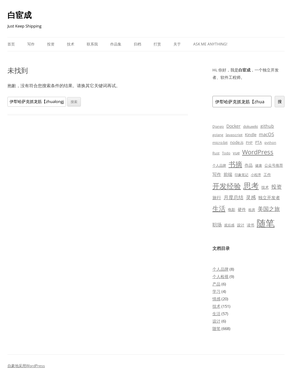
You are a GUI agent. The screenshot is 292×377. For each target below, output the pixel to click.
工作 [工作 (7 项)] (267, 174)
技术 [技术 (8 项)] (265, 187)
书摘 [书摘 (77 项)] (235, 164)
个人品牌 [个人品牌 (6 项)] (219, 165)
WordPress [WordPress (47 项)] (257, 152)
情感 (216, 299)
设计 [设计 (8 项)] (240, 225)
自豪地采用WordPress (26, 365)
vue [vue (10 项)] (236, 153)
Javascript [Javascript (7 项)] (234, 134)
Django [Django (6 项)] (218, 126)
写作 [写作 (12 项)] (216, 174)
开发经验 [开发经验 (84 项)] (226, 186)
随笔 (216, 328)
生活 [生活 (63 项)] (218, 208)
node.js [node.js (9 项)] (236, 142)
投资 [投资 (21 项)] (276, 186)
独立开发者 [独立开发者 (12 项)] (269, 197)
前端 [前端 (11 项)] (228, 174)
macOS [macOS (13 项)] (266, 134)
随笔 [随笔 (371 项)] (266, 223)
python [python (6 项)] (270, 142)
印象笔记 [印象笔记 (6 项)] (241, 174)
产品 (216, 284)
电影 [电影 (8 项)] (231, 209)
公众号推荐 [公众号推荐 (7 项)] (273, 165)
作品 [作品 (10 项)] (249, 165)
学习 (216, 291)
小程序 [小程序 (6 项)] (256, 174)
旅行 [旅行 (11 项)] (216, 197)
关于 (177, 44)
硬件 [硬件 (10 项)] (242, 209)
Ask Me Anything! (210, 44)
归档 (137, 44)
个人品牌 (220, 269)
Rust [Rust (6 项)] (216, 153)
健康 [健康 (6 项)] (258, 165)
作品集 (115, 44)
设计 (216, 321)
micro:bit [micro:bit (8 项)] (220, 142)
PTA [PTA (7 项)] (258, 142)
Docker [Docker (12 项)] (233, 126)
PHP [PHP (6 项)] (249, 142)
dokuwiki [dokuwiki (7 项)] (250, 126)
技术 (70, 44)
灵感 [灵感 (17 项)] (251, 197)
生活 (216, 313)
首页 (11, 44)
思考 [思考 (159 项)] (251, 185)
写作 (31, 44)
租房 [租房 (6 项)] (251, 209)
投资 (50, 44)
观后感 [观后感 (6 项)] (229, 225)
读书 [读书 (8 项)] (250, 225)
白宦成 (19, 14)
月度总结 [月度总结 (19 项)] (233, 197)
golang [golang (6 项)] (217, 134)
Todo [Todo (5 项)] (226, 153)
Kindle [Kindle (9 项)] (250, 134)
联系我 (92, 44)
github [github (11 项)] (267, 126)
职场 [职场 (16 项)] (217, 224)
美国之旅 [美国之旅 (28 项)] (269, 208)
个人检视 (220, 276)
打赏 (157, 44)
